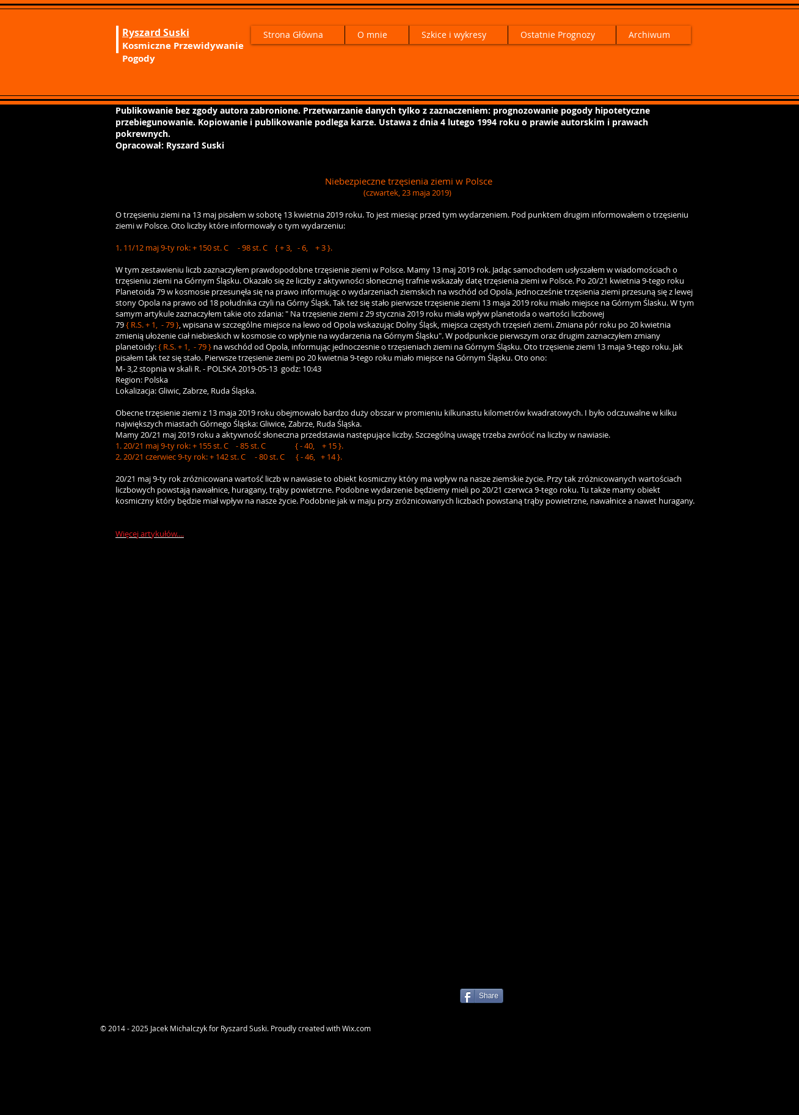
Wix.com (356, 1028)
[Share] (481, 995)
